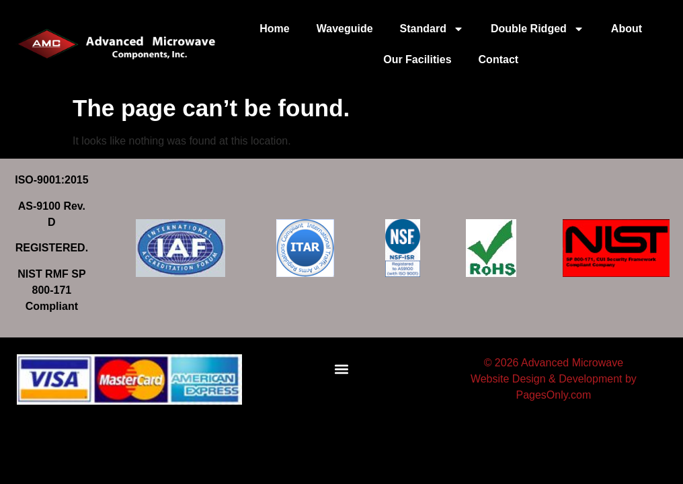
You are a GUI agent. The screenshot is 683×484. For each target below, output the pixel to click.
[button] (342, 369)
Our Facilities (417, 59)
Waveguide (345, 28)
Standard (432, 29)
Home (274, 28)
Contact (499, 59)
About (626, 28)
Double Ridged (537, 29)
